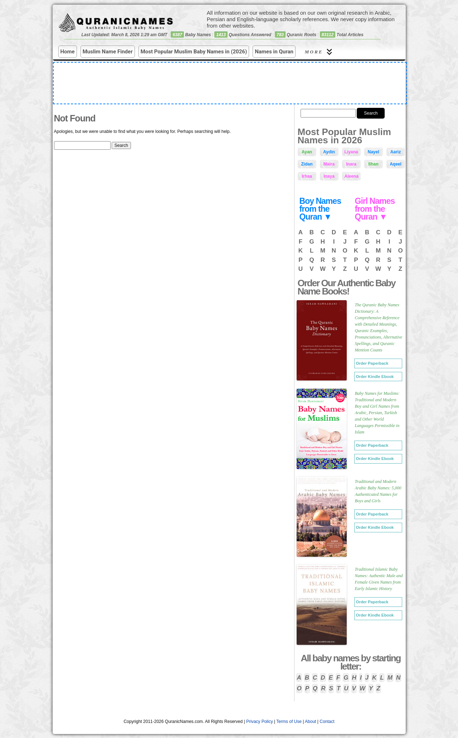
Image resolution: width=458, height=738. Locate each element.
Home (67, 51)
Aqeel (395, 164)
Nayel (373, 151)
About (310, 721)
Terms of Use (289, 721)
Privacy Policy (259, 721)
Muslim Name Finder (108, 51)
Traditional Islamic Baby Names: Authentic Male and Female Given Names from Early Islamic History (379, 579)
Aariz (395, 151)
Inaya (329, 176)
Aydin (329, 151)
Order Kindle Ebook (375, 376)
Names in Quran (274, 51)
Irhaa (307, 176)
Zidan (307, 164)
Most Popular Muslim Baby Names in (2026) (194, 51)
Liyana (351, 151)
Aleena (352, 176)
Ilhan (373, 164)
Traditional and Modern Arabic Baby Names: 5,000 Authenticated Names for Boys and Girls (378, 491)
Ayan (307, 151)
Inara (351, 164)
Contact (327, 721)
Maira (329, 164)
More (319, 52)
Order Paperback (372, 363)
